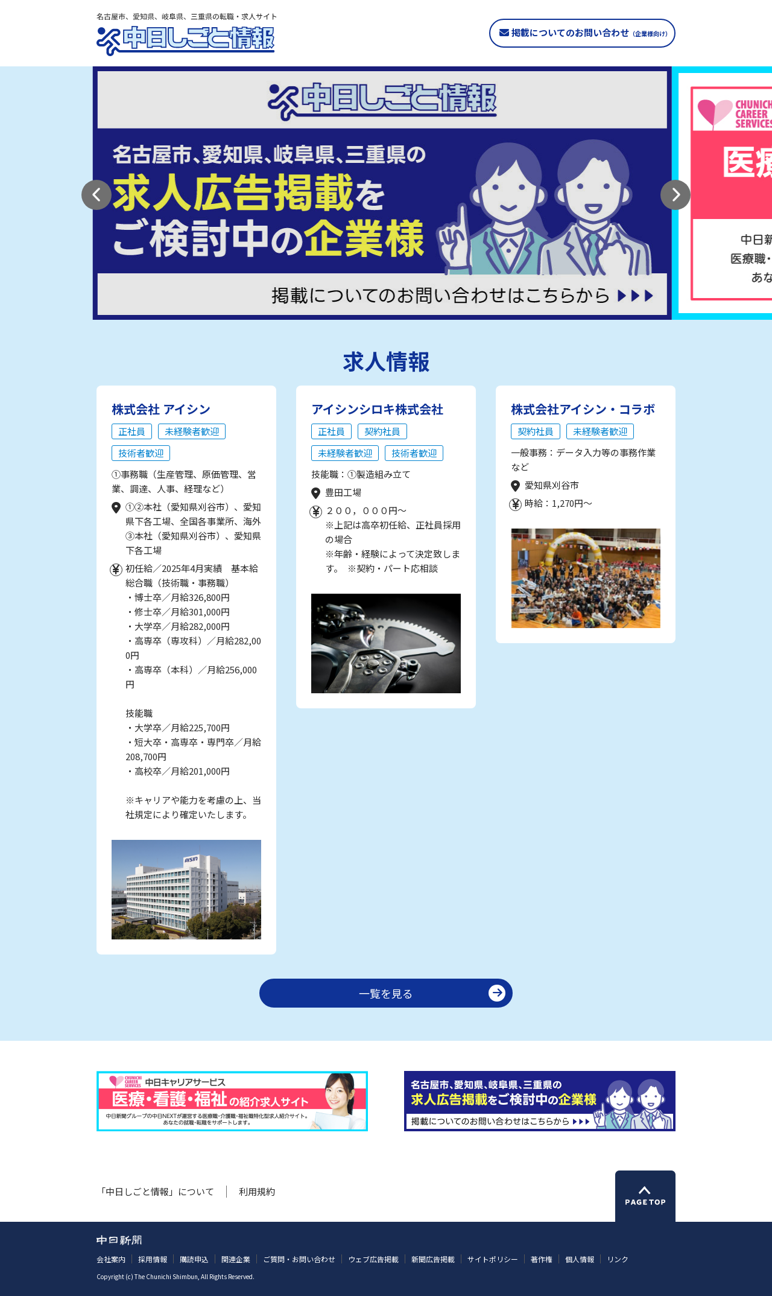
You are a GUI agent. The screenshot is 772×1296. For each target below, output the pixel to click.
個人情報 (579, 1259)
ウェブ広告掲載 (373, 1259)
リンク (617, 1259)
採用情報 (152, 1259)
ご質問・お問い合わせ (299, 1259)
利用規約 (257, 1191)
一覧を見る (386, 993)
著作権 (541, 1259)
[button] (96, 195)
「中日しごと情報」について (155, 1191)
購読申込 (194, 1259)
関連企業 (235, 1259)
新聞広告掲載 (433, 1259)
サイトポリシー (492, 1259)
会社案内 (110, 1259)
